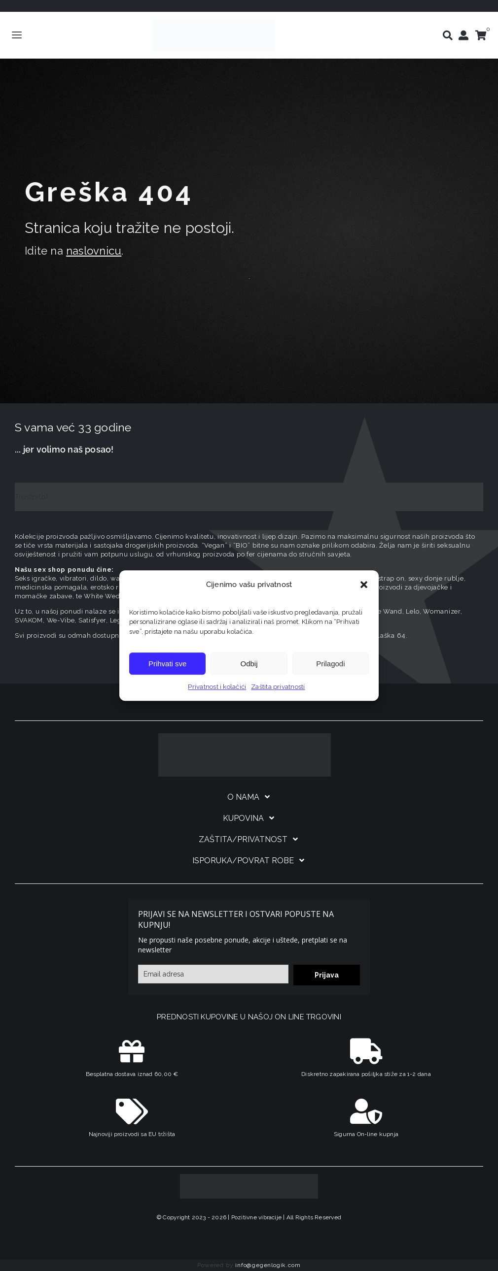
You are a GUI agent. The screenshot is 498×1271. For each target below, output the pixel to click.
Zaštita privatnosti (278, 686)
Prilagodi (330, 663)
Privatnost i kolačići (217, 686)
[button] (364, 584)
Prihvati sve (167, 663)
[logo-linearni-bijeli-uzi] (244, 736)
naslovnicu (93, 250)
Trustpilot (31, 496)
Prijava (327, 975)
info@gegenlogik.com (267, 1265)
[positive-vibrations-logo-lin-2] (213, 22)
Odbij (248, 663)
